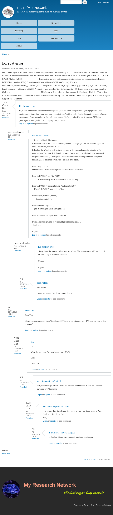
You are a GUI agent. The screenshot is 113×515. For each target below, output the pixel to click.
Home (19, 23)
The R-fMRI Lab (56, 38)
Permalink (5, 118)
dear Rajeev (42, 282)
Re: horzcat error (27, 106)
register (30, 124)
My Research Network (102, 505)
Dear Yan (30, 310)
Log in (21, 124)
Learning (19, 31)
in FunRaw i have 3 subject (62, 432)
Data (19, 38)
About (18, 46)
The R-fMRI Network (32, 8)
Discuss (6, 453)
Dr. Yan (87, 505)
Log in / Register (103, 2)
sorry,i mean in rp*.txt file (49, 381)
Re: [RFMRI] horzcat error (56, 406)
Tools (56, 31)
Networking (56, 23)
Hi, (32, 341)
